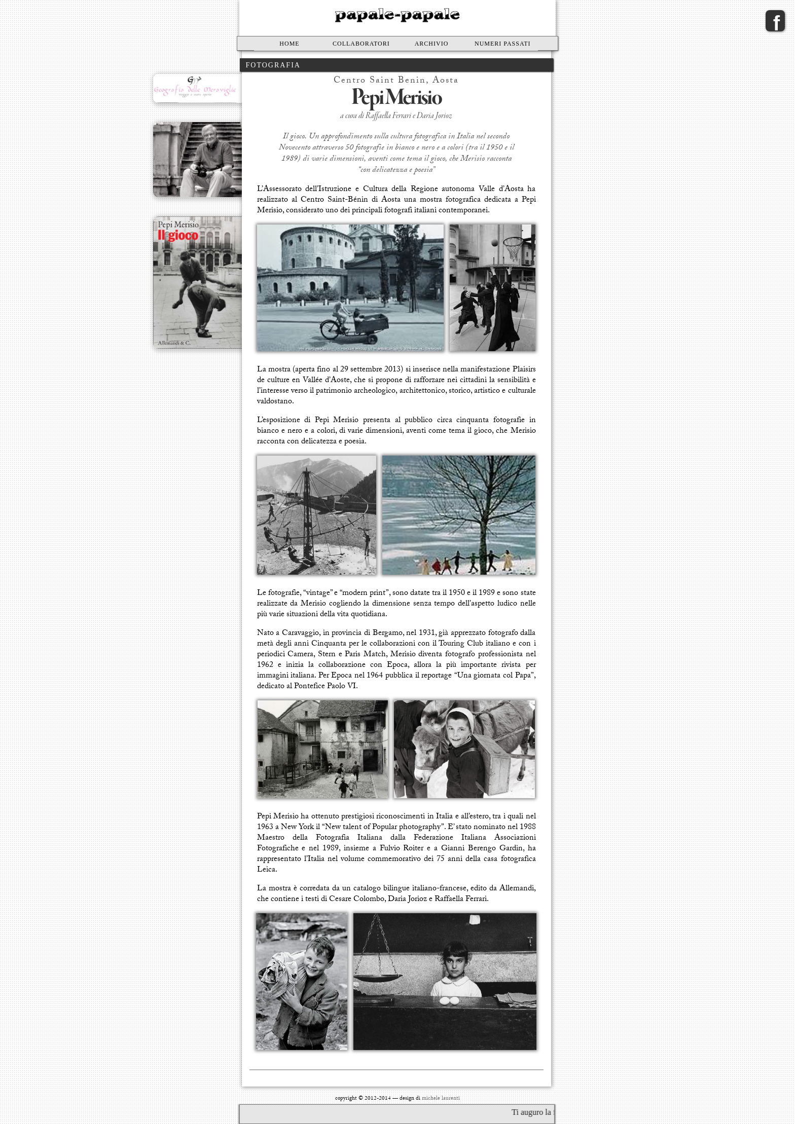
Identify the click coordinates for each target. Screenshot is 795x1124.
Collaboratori (361, 43)
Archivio (432, 43)
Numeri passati (503, 43)
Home (289, 43)
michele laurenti (441, 1099)
